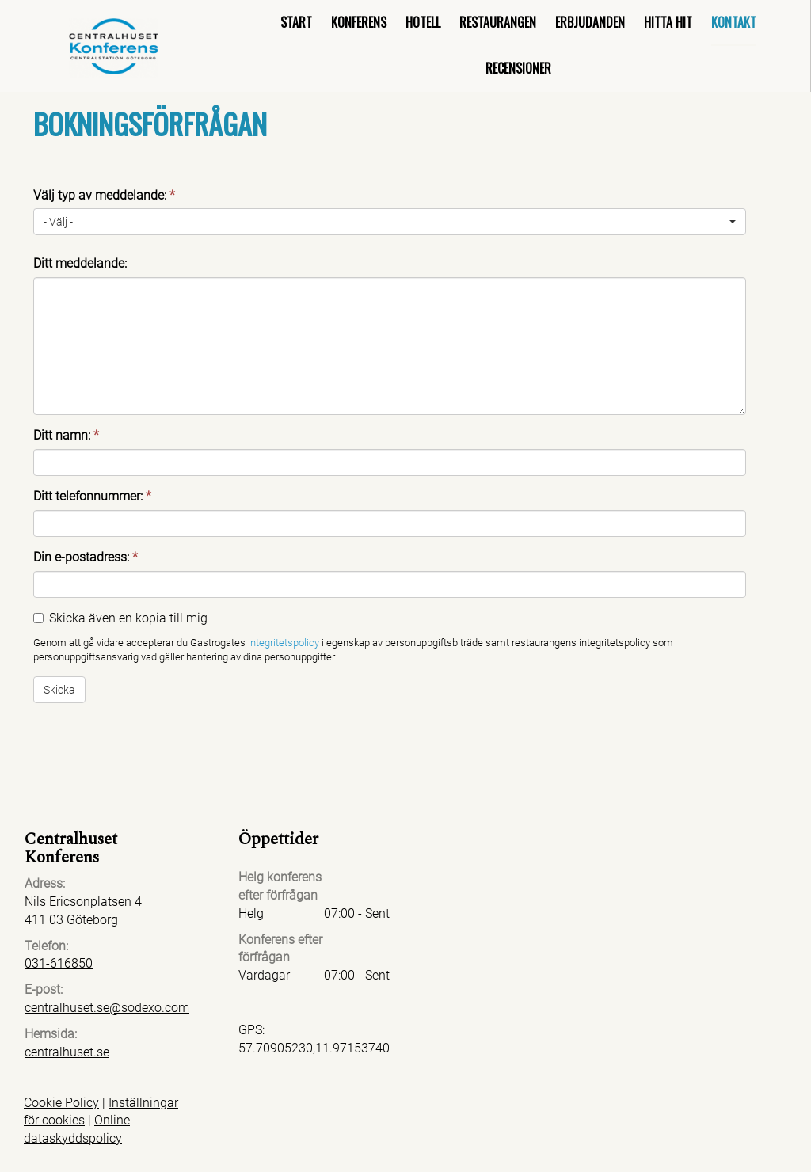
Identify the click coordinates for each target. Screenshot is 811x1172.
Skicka (59, 689)
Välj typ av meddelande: (104, 195)
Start (296, 22)
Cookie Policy (61, 1102)
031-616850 (59, 963)
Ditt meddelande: (80, 263)
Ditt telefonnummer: (92, 496)
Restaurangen (497, 22)
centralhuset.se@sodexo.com (107, 1007)
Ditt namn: (66, 435)
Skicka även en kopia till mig (128, 618)
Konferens (358, 22)
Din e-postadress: (85, 557)
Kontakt (733, 22)
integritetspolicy (283, 643)
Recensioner (518, 68)
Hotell (423, 22)
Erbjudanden (590, 22)
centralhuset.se (67, 1052)
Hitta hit (668, 22)
